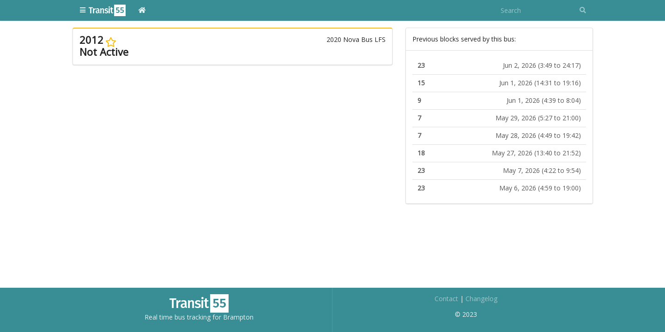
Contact (446, 298)
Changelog (481, 298)
